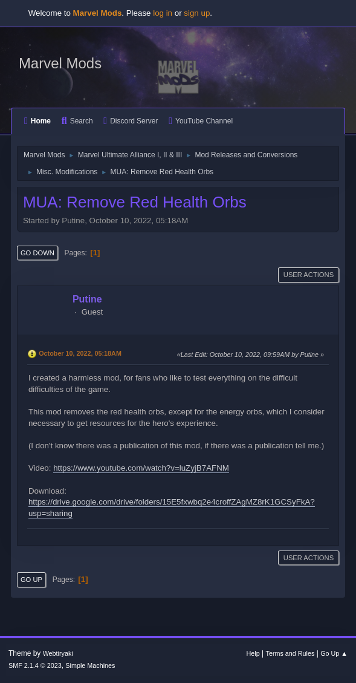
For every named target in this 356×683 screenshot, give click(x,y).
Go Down (37, 253)
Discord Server (130, 121)
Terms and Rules (290, 653)
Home (37, 121)
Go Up (31, 579)
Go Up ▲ (334, 653)
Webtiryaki (58, 653)
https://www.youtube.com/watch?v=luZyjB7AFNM (141, 467)
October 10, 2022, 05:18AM (80, 353)
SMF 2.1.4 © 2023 (35, 665)
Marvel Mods (60, 63)
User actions (308, 274)
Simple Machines (90, 665)
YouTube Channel (201, 121)
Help (253, 653)
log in (162, 13)
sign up (197, 13)
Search (77, 121)
